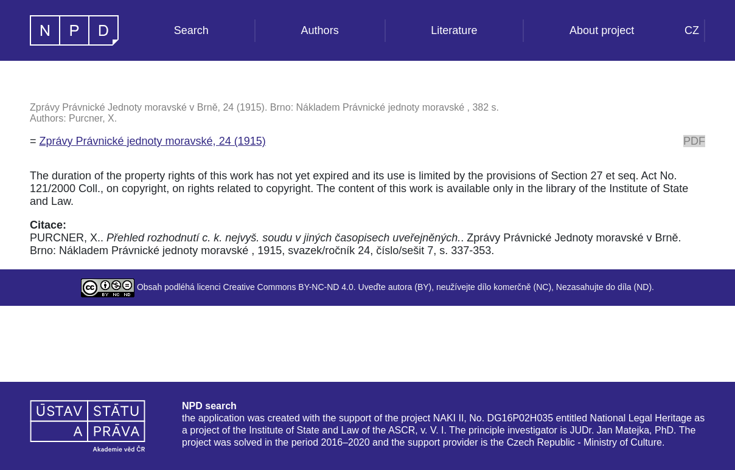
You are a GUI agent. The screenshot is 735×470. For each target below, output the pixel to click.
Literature (454, 30)
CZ (691, 30)
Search (191, 30)
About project (602, 30)
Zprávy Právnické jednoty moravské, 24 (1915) (153, 141)
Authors (320, 30)
